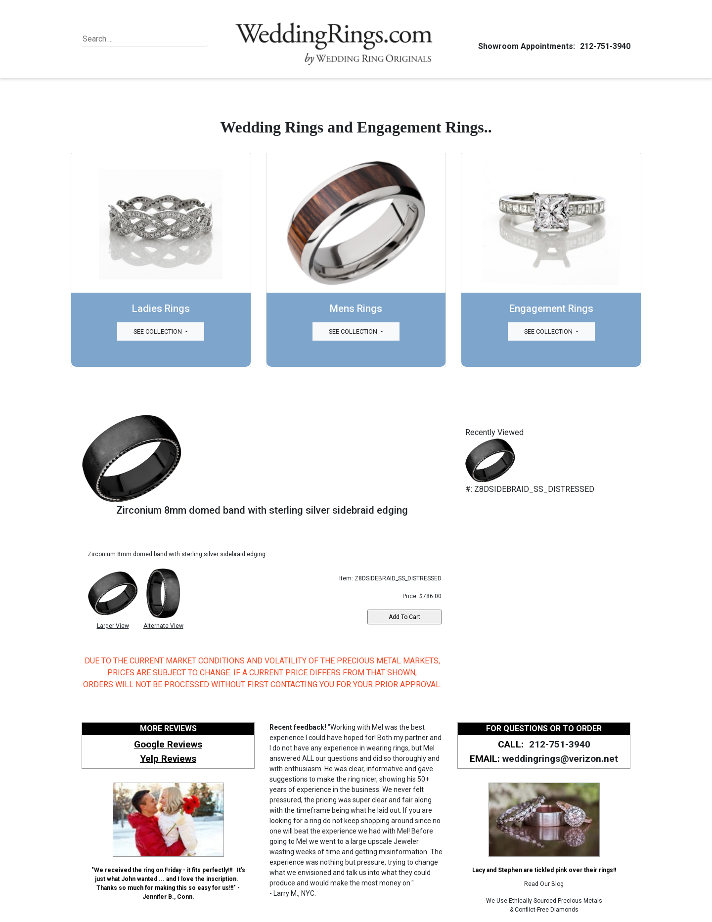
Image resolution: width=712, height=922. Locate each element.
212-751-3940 (603, 46)
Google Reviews (168, 744)
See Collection (158, 331)
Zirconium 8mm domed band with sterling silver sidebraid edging (262, 510)
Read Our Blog (544, 883)
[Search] (128, 39)
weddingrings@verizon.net (560, 758)
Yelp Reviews (168, 758)
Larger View (113, 625)
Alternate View (163, 625)
